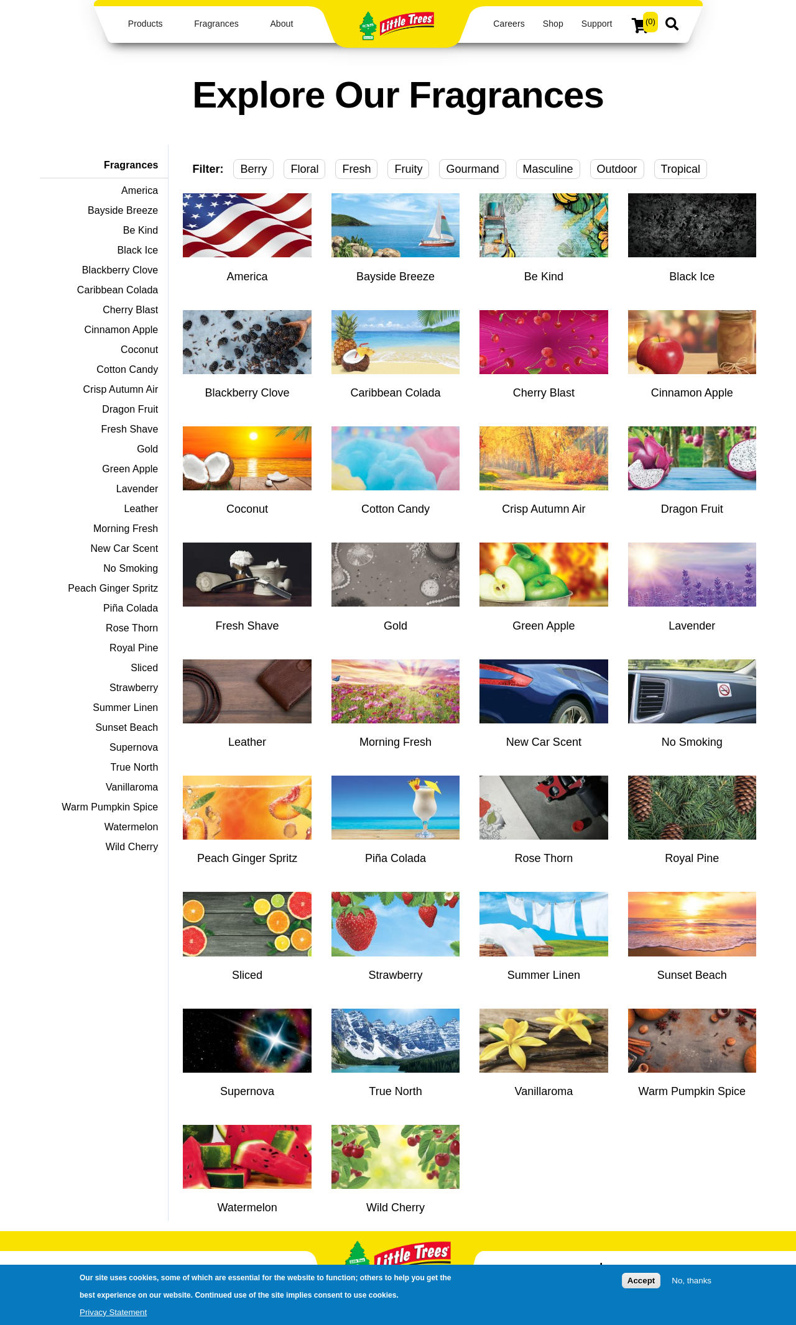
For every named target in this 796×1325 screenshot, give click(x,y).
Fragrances (216, 24)
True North (135, 767)
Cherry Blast (130, 310)
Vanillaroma (132, 787)
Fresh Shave (130, 429)
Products (145, 24)
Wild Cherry (132, 846)
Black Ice (138, 250)
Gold (147, 449)
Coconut (139, 349)
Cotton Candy (127, 369)
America (139, 190)
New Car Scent (124, 548)
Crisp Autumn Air (121, 389)
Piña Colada (130, 608)
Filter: (207, 169)
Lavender (137, 489)
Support (597, 24)
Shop (553, 24)
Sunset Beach (127, 727)
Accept (641, 1283)
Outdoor (617, 169)
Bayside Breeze (123, 210)
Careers (508, 24)
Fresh (356, 169)
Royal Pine (133, 648)
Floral (304, 169)
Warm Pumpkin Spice (110, 807)
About (281, 24)
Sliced (144, 667)
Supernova (133, 747)
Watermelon (131, 827)
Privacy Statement (113, 1314)
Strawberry (133, 687)
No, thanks (691, 1283)
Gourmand (472, 169)
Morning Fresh (125, 528)
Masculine (548, 169)
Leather (141, 508)
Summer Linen (125, 707)
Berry (253, 169)
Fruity (408, 169)
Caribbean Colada (118, 290)
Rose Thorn (132, 628)
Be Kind (141, 230)
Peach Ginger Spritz (113, 588)
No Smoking (130, 568)
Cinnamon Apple (122, 329)
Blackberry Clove (120, 270)
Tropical (680, 169)
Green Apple (130, 469)
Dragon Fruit (130, 409)
